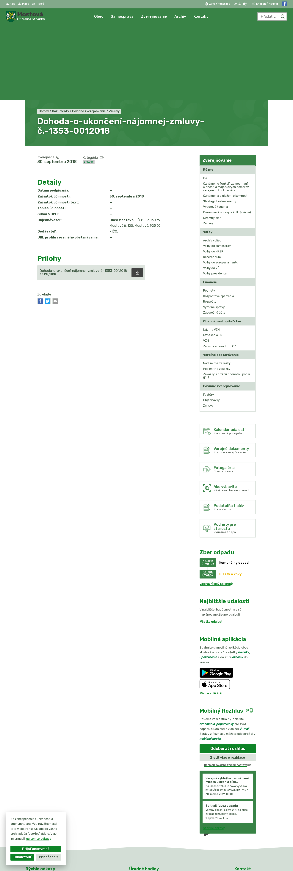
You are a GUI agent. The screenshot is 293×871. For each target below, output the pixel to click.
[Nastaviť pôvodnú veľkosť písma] (240, 4)
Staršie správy (214, 753)
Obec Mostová (206, 861)
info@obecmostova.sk (251, 836)
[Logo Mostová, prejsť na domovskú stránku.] (25, 16)
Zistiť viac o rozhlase (227, 683)
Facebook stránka (248, 840)
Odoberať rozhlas (227, 673)
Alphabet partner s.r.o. (151, 861)
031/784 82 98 (246, 832)
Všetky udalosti (211, 547)
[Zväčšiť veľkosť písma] (244, 4)
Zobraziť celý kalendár (216, 509)
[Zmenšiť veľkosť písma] (236, 4)
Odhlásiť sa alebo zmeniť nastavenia (227, 690)
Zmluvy (88, 87)
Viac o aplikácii (211, 618)
